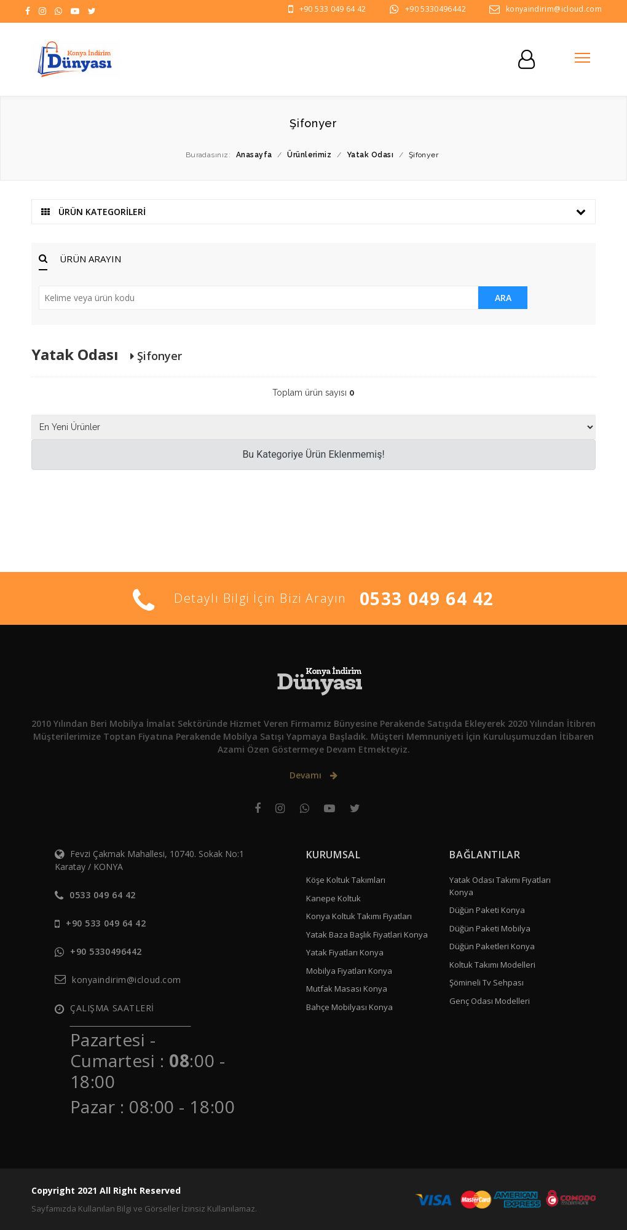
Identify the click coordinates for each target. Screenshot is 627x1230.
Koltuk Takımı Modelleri (492, 964)
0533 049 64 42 (427, 598)
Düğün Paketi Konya (487, 909)
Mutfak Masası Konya (346, 988)
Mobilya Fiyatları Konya (349, 970)
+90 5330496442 (435, 9)
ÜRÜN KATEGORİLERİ (313, 211)
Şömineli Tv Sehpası (486, 982)
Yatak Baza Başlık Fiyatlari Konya (367, 934)
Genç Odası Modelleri (489, 1000)
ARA (503, 298)
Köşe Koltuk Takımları (345, 879)
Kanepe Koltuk (333, 898)
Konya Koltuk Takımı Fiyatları (359, 916)
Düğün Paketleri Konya (492, 946)
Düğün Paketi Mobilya (489, 928)
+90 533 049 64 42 (332, 9)
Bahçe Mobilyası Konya (349, 1007)
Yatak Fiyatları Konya (345, 952)
